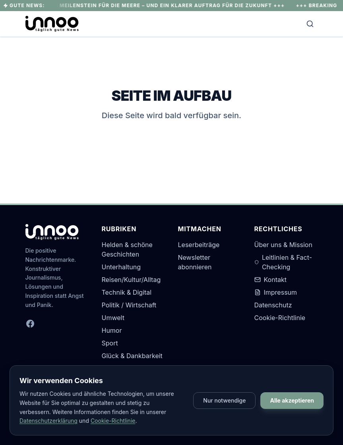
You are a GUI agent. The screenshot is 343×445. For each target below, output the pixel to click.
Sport (110, 343)
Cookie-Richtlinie (280, 318)
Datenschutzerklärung (48, 420)
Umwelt (113, 318)
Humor (112, 330)
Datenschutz (273, 305)
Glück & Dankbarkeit (132, 356)
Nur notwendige (224, 400)
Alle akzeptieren (292, 400)
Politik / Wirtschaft (129, 305)
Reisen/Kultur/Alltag (131, 280)
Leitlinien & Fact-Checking (283, 262)
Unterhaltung (121, 267)
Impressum (275, 292)
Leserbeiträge (199, 245)
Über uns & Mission (283, 245)
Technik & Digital (127, 292)
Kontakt (270, 280)
